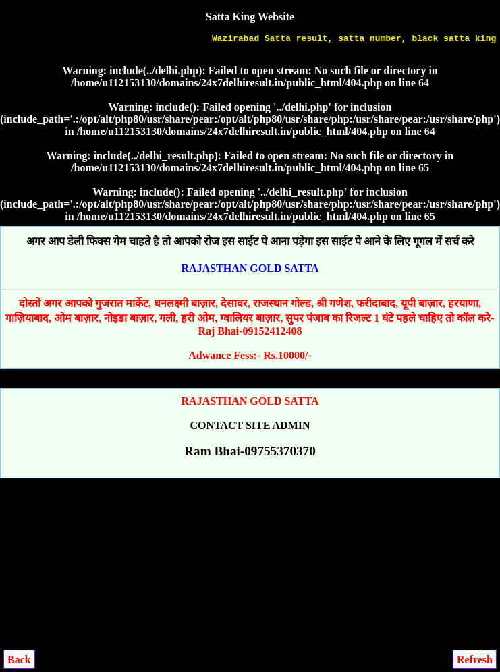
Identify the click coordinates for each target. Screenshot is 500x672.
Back (19, 659)
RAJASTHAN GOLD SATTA (250, 268)
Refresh (475, 659)
